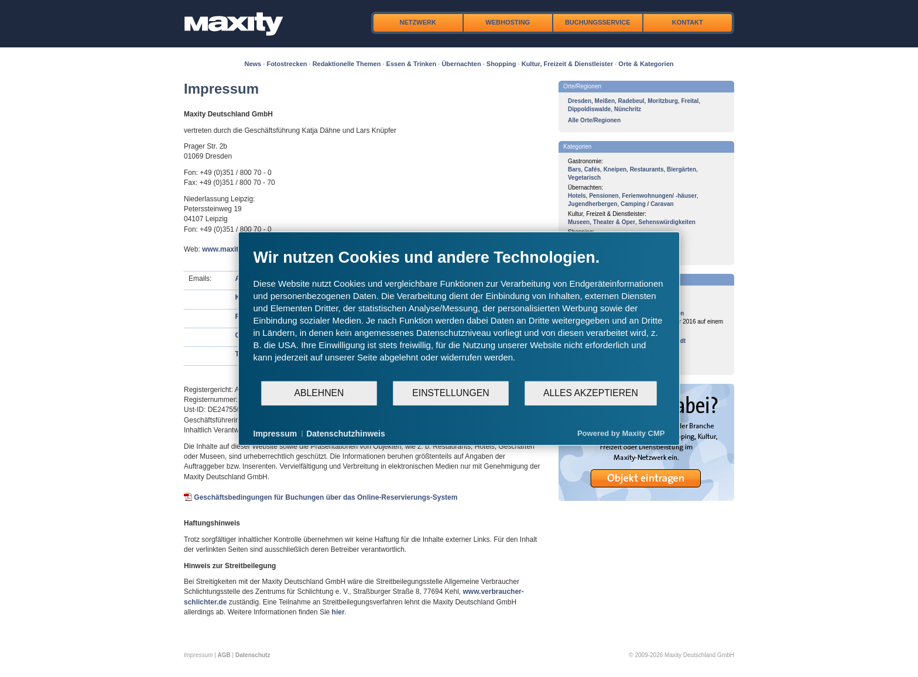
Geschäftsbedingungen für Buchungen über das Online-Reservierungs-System (325, 497)
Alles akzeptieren (590, 393)
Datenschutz (252, 655)
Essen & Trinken (411, 63)
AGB (224, 655)
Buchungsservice (598, 22)
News (253, 63)
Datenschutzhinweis (345, 433)
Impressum (275, 433)
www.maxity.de (227, 249)
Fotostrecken (286, 63)
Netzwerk (418, 22)
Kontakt (687, 22)
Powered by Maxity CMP (621, 433)
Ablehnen (319, 393)
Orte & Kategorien (645, 63)
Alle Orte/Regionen (594, 120)
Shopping (501, 63)
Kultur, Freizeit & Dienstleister (567, 63)
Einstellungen (450, 393)
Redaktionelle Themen (347, 63)
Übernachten (461, 63)
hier (338, 612)
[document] (459, 313)
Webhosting (507, 22)
